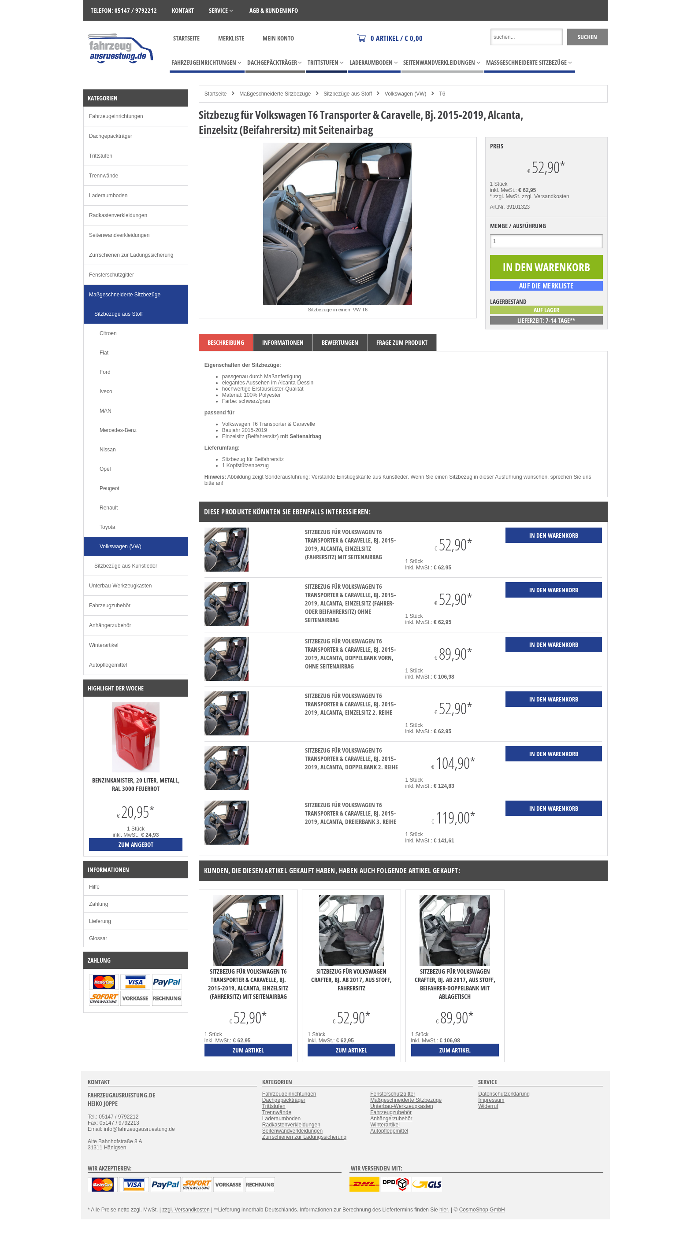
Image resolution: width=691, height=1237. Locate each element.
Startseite (186, 38)
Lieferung (100, 921)
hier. (444, 1210)
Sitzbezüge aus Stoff (347, 94)
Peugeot (109, 488)
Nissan (108, 450)
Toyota (107, 527)
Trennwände (103, 176)
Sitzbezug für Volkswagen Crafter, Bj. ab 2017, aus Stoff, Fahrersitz (351, 979)
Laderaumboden (108, 195)
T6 (442, 94)
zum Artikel (248, 1050)
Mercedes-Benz (118, 430)
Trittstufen (100, 156)
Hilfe (94, 887)
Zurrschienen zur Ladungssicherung (131, 255)
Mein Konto (278, 38)
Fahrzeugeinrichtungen (116, 116)
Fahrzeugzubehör (109, 605)
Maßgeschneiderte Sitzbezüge (275, 94)
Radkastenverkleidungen (118, 215)
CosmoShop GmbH (482, 1210)
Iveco (106, 391)
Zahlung (98, 904)
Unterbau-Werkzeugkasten (120, 586)
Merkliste (231, 38)
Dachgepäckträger (110, 136)
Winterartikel (104, 645)
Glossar (98, 938)
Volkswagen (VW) (406, 94)
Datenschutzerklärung (504, 1094)
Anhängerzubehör (110, 625)
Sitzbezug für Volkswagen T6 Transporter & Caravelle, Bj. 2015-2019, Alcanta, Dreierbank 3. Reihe (350, 813)
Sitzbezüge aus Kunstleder (125, 566)
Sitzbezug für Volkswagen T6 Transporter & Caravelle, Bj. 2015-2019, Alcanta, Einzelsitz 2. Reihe (350, 703)
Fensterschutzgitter (111, 275)
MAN (105, 411)
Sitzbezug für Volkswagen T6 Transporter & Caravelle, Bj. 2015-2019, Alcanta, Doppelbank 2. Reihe (351, 758)
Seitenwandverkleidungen (119, 235)
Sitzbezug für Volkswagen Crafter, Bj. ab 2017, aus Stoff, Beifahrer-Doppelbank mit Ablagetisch (455, 984)
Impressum (491, 1100)
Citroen (108, 333)
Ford (105, 372)
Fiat (104, 353)
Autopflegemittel (108, 665)
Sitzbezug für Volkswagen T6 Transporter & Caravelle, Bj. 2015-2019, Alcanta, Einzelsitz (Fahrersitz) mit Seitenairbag (350, 544)
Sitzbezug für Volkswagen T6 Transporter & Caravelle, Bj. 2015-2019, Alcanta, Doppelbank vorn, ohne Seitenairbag (350, 653)
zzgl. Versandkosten (545, 196)
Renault (109, 508)
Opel (105, 469)
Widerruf (488, 1106)
